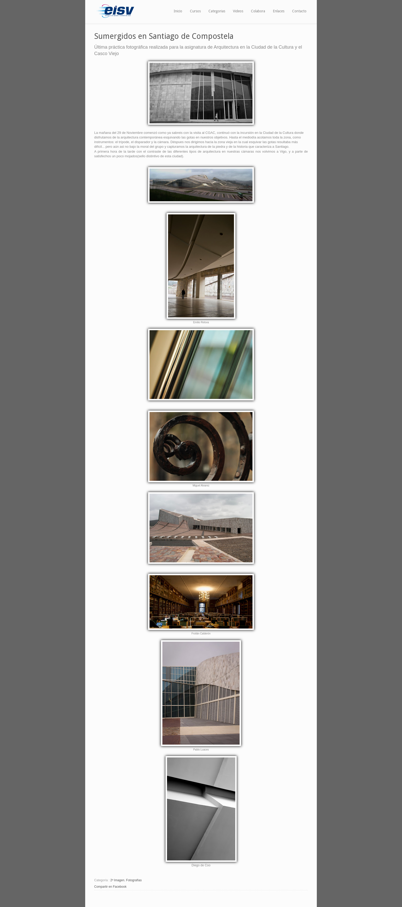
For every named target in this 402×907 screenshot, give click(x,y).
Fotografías (134, 880)
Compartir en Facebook (110, 886)
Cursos (195, 11)
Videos (238, 11)
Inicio (178, 11)
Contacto (299, 11)
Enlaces (278, 11)
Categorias (216, 11)
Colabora (258, 11)
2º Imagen (117, 880)
